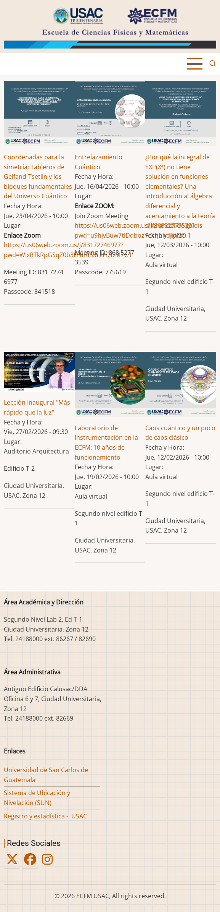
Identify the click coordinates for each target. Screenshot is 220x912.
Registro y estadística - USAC (45, 816)
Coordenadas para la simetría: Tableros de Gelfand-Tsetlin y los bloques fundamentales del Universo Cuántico (38, 176)
